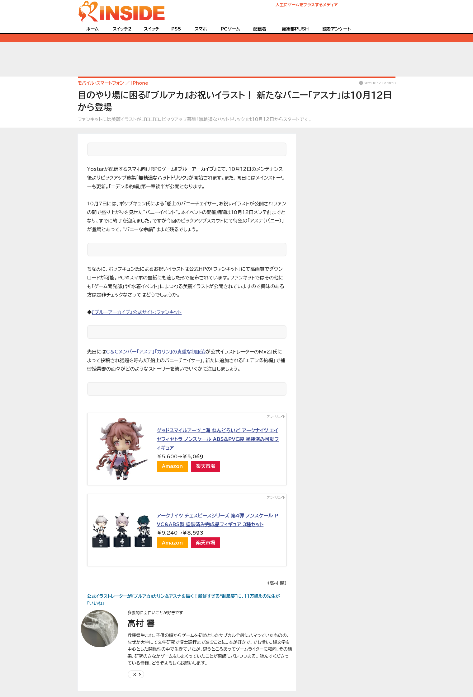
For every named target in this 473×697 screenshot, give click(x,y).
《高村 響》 (276, 583)
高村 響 (141, 623)
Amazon (172, 466)
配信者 (259, 29)
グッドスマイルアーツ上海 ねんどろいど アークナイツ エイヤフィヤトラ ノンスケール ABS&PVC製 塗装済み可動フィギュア (218, 439)
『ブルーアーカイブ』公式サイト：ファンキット (137, 312)
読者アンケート (336, 29)
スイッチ (151, 29)
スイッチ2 (121, 29)
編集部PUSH (295, 29)
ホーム (92, 29)
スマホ (201, 29)
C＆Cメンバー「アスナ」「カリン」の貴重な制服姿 (156, 351)
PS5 (176, 29)
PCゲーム (230, 29)
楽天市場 (205, 466)
